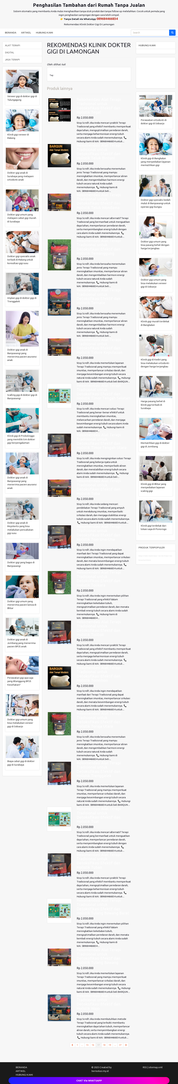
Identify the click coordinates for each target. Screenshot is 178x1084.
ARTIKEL (26, 32)
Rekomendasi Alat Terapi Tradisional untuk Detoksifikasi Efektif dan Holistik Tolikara (99, 578)
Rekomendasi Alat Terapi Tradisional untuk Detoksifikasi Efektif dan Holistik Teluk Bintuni (99, 151)
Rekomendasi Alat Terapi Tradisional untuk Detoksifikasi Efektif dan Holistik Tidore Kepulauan (99, 346)
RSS (145, 1067)
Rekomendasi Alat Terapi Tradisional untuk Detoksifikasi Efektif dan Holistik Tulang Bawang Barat (103, 906)
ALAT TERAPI (12, 45)
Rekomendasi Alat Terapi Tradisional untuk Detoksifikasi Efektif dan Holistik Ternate (99, 296)
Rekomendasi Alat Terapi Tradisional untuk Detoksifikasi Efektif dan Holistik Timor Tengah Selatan (103, 391)
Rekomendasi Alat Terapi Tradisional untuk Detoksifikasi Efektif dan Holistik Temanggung (99, 247)
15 (87, 1045)
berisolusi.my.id (100, 1071)
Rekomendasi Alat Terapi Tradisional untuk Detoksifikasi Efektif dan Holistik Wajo (99, 1002)
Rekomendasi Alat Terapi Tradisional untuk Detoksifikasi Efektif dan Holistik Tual (99, 815)
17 (99, 1044)
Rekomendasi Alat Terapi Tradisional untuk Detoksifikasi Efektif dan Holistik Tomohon (99, 674)
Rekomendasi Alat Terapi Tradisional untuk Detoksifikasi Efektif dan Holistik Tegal (99, 105)
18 (104, 1045)
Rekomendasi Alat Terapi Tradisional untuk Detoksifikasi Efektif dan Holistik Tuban (99, 861)
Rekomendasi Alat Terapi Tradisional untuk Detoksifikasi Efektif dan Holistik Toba (99, 487)
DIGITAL (9, 52)
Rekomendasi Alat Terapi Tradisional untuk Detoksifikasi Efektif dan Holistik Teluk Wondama (99, 201)
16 (93, 1045)
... (82, 1045)
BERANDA (10, 32)
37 (120, 1045)
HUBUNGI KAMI (44, 32)
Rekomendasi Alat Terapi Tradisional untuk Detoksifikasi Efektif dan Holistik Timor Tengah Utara (102, 441)
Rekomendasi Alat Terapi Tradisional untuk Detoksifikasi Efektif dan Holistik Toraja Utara (99, 719)
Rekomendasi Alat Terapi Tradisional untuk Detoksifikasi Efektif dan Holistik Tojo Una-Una (99, 532)
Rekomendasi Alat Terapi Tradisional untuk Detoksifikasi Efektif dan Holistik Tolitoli (99, 628)
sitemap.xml (156, 1067)
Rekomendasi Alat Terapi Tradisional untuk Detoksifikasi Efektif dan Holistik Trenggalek (99, 769)
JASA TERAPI (12, 59)
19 (110, 1045)
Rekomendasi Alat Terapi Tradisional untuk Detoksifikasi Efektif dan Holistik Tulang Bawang (99, 956)
